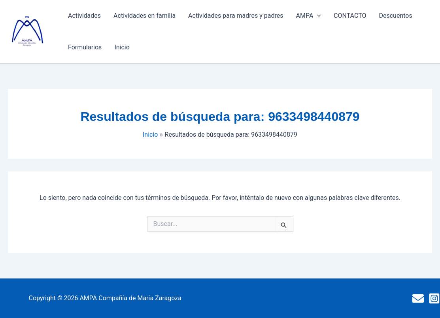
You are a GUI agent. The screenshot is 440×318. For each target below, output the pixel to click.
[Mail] (418, 298)
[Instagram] (434, 298)
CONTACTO (350, 15)
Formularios (85, 47)
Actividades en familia (144, 15)
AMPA (308, 16)
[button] (317, 16)
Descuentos (395, 15)
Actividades (84, 15)
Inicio (121, 47)
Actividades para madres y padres (235, 15)
